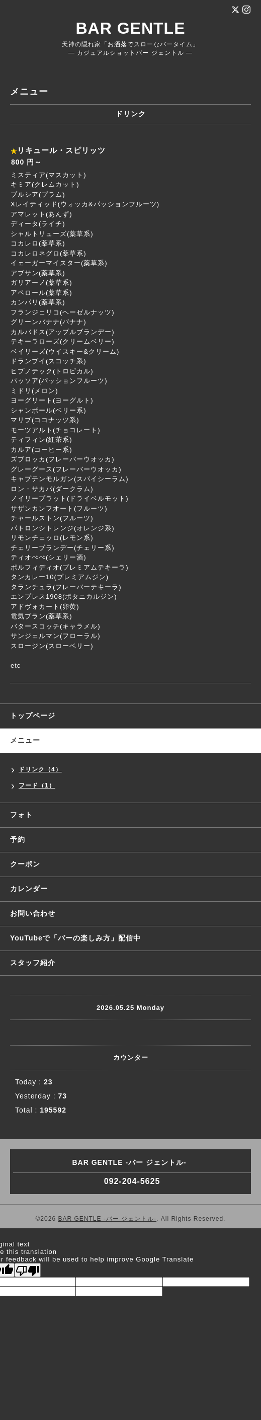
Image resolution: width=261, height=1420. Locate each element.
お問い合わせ (32, 913)
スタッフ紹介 (32, 963)
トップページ (32, 716)
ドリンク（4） (40, 769)
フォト (21, 815)
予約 (17, 839)
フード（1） (37, 785)
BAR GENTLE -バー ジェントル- (107, 1218)
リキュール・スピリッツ (61, 150)
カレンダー (29, 889)
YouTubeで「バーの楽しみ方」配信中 (75, 938)
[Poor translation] (28, 1270)
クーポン (25, 864)
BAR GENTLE (131, 28)
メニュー (25, 740)
